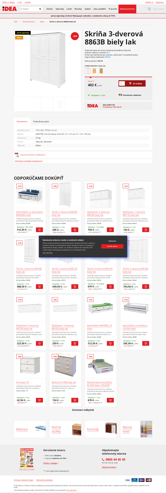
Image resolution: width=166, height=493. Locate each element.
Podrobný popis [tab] (41, 121)
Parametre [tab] (22, 121)
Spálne (88, 9)
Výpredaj (60, 9)
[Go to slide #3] (59, 104)
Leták (69, 9)
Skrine (42, 22)
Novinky (78, 9)
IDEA (16, 22)
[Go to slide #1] (35, 104)
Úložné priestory (127, 9)
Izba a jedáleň (100, 9)
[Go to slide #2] (47, 104)
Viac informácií (47, 253)
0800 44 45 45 (115, 459)
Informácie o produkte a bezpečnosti (28, 161)
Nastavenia (112, 241)
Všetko (49, 9)
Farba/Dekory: (91, 66)
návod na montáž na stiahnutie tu (30, 155)
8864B (107, 57)
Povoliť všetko (112, 246)
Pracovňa (113, 9)
